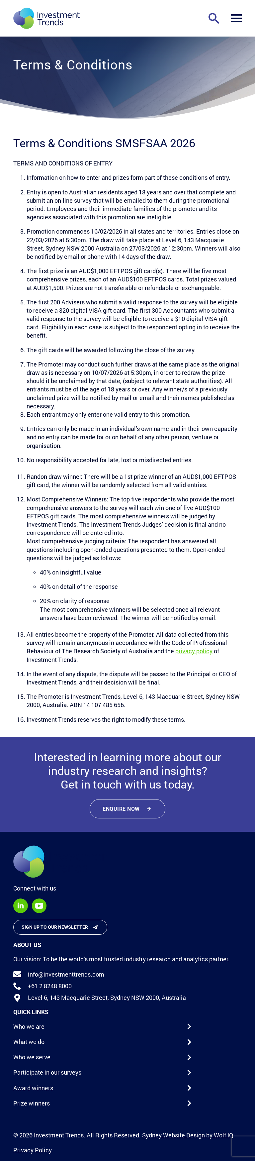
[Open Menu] (236, 18)
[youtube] (39, 905)
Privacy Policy (32, 1150)
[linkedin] (20, 905)
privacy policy (193, 651)
